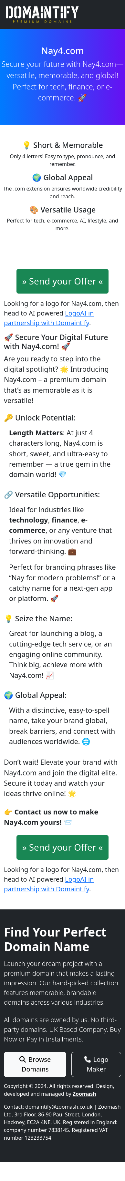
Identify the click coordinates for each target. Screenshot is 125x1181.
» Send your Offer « (62, 281)
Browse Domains (35, 1064)
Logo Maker (96, 1064)
